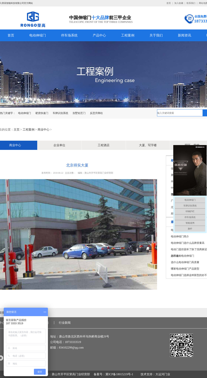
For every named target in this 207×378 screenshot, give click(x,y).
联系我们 (191, 3)
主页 (17, 129)
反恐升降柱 (96, 113)
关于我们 (156, 35)
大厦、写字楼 (148, 145)
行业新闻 (65, 322)
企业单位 (59, 145)
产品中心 (99, 35)
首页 (168, 3)
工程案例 (127, 35)
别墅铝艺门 (79, 113)
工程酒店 (103, 145)
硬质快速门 (41, 113)
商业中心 (43, 129)
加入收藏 (178, 3)
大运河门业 (162, 374)
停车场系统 (69, 35)
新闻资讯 (184, 35)
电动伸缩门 (37, 35)
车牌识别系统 (60, 113)
